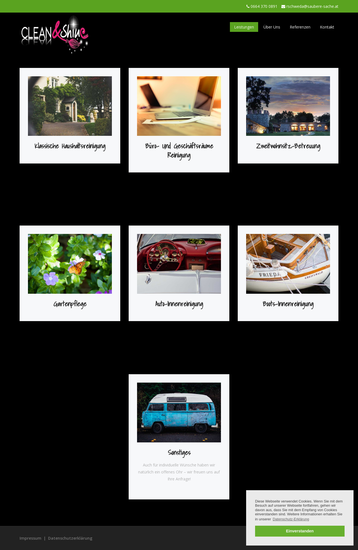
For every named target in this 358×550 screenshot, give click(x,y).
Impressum (30, 538)
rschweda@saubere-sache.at (312, 6)
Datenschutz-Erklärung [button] (291, 519)
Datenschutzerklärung (70, 538)
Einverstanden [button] (300, 531)
